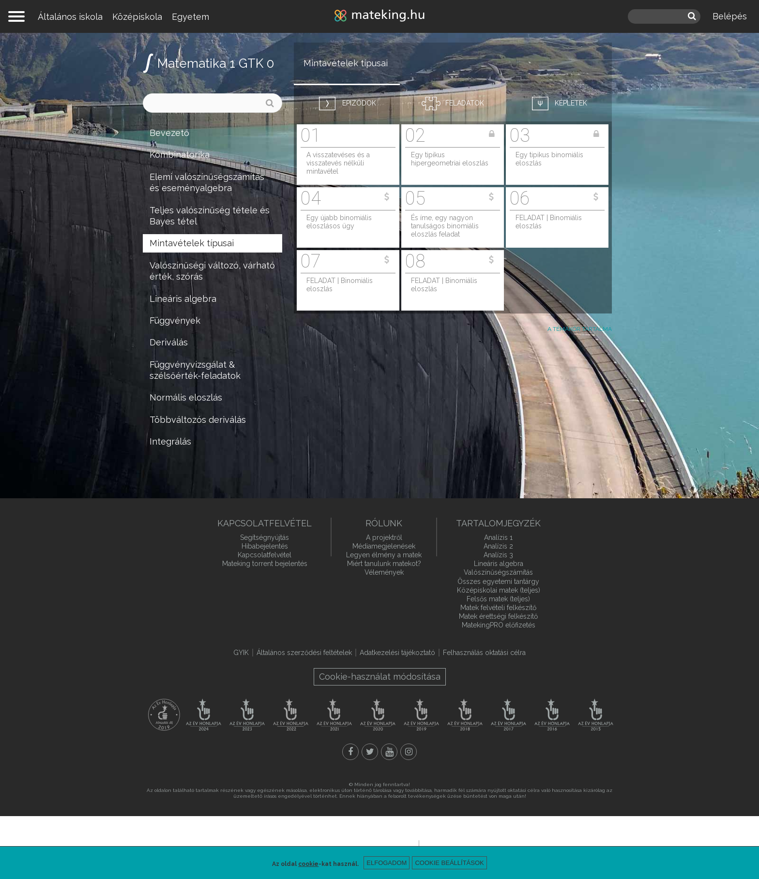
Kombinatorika (180, 154)
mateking (379, 16)
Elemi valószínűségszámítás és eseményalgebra (207, 182)
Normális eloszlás (186, 397)
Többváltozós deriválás (198, 420)
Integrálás (170, 441)
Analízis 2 (498, 546)
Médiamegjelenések (383, 546)
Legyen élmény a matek (384, 555)
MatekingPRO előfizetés (498, 625)
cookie (308, 864)
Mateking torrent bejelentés (264, 563)
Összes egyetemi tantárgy (498, 581)
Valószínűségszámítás (498, 572)
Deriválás (169, 342)
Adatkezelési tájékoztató (397, 652)
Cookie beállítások (449, 862)
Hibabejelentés (265, 546)
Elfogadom (386, 862)
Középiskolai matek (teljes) (498, 590)
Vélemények (384, 572)
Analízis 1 (498, 537)
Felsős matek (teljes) (498, 599)
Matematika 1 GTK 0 (215, 63)
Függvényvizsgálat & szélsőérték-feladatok (195, 370)
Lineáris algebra (183, 299)
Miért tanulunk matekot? (384, 563)
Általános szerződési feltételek (304, 652)
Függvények (175, 320)
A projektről (384, 537)
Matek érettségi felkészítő (498, 616)
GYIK (241, 652)
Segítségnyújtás (264, 537)
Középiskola (137, 17)
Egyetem (190, 17)
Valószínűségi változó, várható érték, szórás (212, 271)
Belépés (730, 16)
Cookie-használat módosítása (379, 676)
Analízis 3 (498, 555)
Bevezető (169, 133)
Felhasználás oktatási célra (484, 652)
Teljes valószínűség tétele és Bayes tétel (210, 215)
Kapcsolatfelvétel (264, 555)
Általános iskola (70, 17)
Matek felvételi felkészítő (498, 607)
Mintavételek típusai (192, 243)
